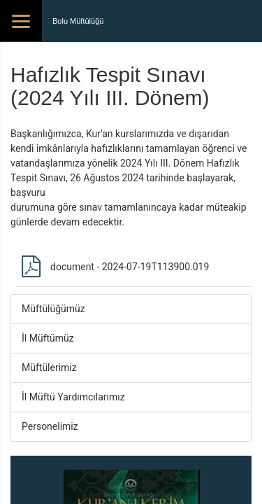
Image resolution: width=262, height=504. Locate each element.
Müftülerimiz (49, 367)
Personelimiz (50, 426)
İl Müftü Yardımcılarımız (73, 396)
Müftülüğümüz (53, 308)
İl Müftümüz (48, 338)
